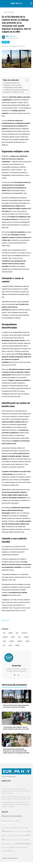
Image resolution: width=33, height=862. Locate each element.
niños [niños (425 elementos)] (3, 844)
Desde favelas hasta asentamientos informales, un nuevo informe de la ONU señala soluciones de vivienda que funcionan (16, 751)
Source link (5, 620)
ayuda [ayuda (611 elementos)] (7, 827)
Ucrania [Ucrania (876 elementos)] (4, 851)
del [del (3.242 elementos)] (3, 831)
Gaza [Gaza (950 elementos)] (29, 831)
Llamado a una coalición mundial (14, 92)
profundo (11, 641)
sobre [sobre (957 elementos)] (22, 847)
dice (17, 633)
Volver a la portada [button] (8, 12)
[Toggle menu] (31, 3)
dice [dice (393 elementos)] (13, 831)
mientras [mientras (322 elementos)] (11, 839)
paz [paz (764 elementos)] (3, 847)
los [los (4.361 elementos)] (3, 839)
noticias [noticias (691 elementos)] (7, 844)
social (10, 645)
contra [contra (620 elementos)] (22, 827)
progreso (20, 641)
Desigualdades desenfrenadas (13, 87)
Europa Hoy (12, 36)
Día (4, 633)
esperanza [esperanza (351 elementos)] (16, 831)
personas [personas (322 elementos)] (6, 847)
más (19, 637)
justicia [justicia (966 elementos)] (24, 835)
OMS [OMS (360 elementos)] (14, 843)
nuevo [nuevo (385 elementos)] (11, 844)
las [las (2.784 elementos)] (28, 835)
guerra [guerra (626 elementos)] (4, 835)
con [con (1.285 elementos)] (14, 827)
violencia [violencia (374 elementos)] (13, 850)
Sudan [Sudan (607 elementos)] (26, 847)
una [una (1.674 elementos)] (9, 850)
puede (27, 641)
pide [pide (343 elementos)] (10, 847)
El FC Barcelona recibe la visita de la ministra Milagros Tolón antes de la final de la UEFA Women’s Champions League (16, 791)
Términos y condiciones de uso (10, 858)
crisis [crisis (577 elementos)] (26, 827)
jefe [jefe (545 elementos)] (20, 835)
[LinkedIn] (18, 675)
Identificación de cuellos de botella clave (16, 90)
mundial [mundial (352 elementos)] (19, 839)
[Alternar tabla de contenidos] (26, 80)
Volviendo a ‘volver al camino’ (13, 85)
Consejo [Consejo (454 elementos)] (18, 827)
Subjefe (17, 645)
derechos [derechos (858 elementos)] (8, 831)
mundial (26, 637)
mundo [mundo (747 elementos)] (23, 840)
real (4, 645)
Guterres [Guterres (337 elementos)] (8, 835)
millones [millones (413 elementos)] (15, 840)
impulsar (5, 637)
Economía (24, 633)
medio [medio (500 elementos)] (7, 840)
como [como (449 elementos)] (11, 827)
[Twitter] (14, 675)
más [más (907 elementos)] (27, 840)
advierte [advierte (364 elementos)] (3, 827)
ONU (4, 641)
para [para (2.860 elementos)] (28, 843)
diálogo (10, 633)
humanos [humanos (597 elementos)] (13, 835)
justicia (13, 637)
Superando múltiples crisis (12, 83)
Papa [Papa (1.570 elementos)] (23, 843)
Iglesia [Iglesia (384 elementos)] (17, 835)
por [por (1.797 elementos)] (12, 847)
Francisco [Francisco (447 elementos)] (24, 831)
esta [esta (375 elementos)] (20, 831)
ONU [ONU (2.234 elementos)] (18, 843)
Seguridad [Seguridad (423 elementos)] (16, 847)
